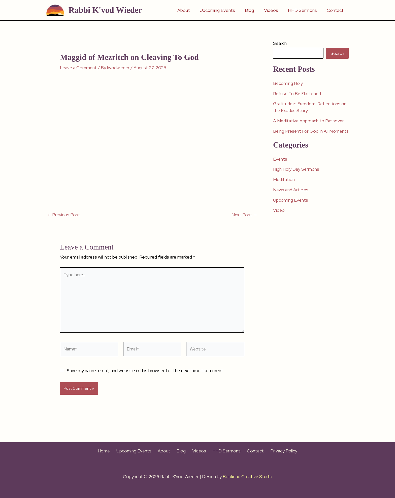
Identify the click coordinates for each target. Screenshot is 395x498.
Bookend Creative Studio (247, 476)
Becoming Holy (288, 83)
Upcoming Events (221, 10)
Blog (252, 10)
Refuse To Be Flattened (297, 93)
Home (110, 451)
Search (280, 43)
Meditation (284, 186)
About (188, 10)
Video (279, 216)
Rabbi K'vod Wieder (105, 10)
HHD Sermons (303, 10)
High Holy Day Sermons (296, 176)
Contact (335, 10)
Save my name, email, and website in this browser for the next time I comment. (145, 373)
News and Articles (291, 196)
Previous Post (64, 214)
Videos (273, 10)
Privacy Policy (278, 451)
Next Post (244, 214)
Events (280, 165)
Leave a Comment (78, 67)
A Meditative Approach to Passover (309, 120)
